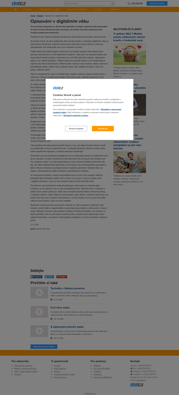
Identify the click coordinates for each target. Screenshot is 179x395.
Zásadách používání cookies (75, 115)
